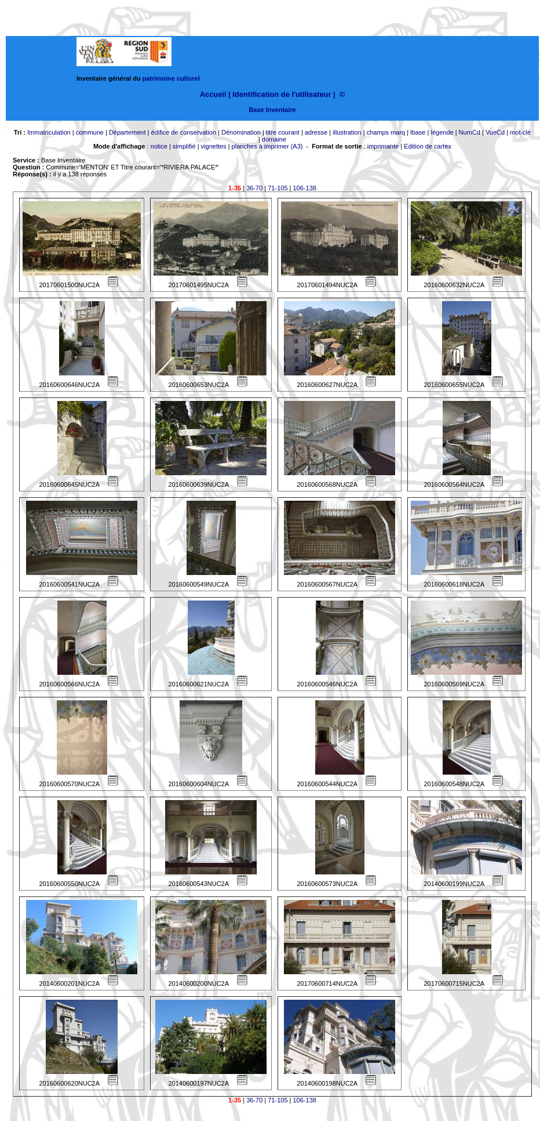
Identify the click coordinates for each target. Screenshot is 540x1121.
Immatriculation (49, 132)
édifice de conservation (183, 132)
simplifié (184, 146)
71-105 (277, 188)
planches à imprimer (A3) (267, 146)
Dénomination (241, 132)
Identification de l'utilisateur (281, 94)
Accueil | (215, 94)
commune (90, 132)
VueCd (495, 132)
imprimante (383, 146)
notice (159, 146)
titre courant (283, 132)
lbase (417, 132)
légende (441, 132)
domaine (274, 139)
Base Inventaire (272, 109)
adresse (316, 132)
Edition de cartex (427, 146)
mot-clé (520, 132)
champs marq (386, 132)
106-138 (304, 188)
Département (127, 132)
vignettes (214, 146)
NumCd (469, 132)
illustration (347, 132)
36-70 (254, 188)
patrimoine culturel (171, 78)
